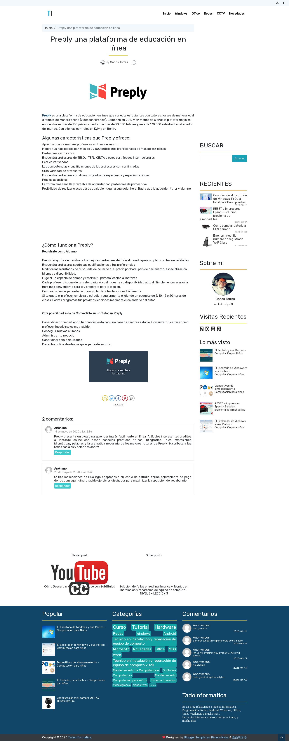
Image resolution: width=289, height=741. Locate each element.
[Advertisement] (118, 217)
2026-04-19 (240, 631)
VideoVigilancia (122, 685)
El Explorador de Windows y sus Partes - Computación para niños (230, 424)
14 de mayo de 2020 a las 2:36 (73, 431)
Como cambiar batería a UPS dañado (229, 227)
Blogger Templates (197, 737)
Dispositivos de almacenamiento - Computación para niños (229, 389)
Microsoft (121, 649)
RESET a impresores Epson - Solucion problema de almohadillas (220, 214)
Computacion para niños (130, 680)
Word (117, 655)
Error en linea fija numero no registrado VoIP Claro (228, 239)
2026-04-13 (240, 658)
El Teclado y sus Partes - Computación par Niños (230, 352)
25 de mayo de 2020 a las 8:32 (73, 472)
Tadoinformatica (79, 737)
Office (196, 13)
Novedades (237, 13)
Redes (208, 13)
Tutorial (140, 627)
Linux (153, 685)
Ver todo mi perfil (223, 304)
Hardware (165, 627)
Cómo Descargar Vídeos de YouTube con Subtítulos (79, 586)
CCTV (221, 13)
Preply (47, 115)
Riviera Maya (220, 737)
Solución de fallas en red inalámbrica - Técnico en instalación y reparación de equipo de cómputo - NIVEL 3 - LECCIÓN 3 (153, 590)
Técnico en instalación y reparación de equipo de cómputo (144, 641)
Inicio (166, 13)
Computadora (122, 675)
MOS (172, 649)
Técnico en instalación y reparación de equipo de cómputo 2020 (144, 662)
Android (169, 633)
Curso (119, 627)
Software (169, 670)
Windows (181, 13)
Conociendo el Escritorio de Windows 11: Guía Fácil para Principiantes (230, 198)
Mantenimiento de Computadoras (136, 670)
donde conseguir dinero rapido (75, 480)
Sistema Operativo (163, 680)
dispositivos (140, 685)
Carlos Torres (225, 299)
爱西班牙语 (239, 737)
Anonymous (201, 625)
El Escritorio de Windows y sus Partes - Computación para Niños (81, 629)
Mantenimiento (165, 675)
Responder (62, 452)
